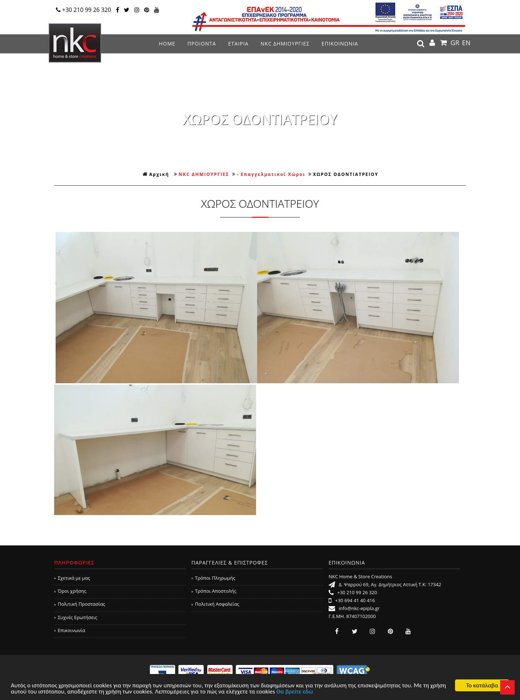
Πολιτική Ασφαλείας (215, 604)
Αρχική (156, 174)
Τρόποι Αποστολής (214, 591)
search (420, 43)
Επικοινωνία (69, 630)
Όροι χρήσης (70, 591)
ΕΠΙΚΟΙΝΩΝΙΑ (339, 43)
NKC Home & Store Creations (75, 42)
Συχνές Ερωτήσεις (75, 617)
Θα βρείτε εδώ (295, 692)
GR (455, 42)
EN (466, 42)
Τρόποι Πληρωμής (213, 578)
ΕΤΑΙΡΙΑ (238, 43)
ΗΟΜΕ (167, 43)
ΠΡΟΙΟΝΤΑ (201, 43)
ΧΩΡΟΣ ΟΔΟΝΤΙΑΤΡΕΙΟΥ (345, 174)
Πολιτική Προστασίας (79, 604)
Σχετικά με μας (72, 578)
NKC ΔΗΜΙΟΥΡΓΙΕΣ (285, 43)
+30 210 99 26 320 (83, 10)
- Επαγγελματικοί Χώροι (271, 174)
